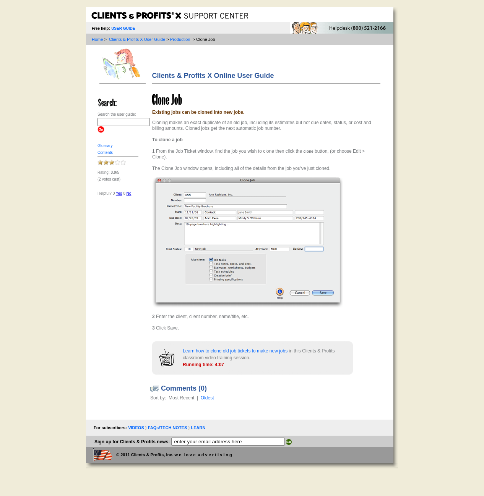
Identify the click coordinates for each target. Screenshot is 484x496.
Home (97, 39)
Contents (105, 152)
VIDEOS (136, 427)
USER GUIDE (123, 28)
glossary (104, 146)
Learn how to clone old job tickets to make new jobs (235, 351)
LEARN (198, 427)
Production (180, 39)
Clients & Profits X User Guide (137, 39)
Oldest (207, 398)
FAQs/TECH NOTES (168, 427)
